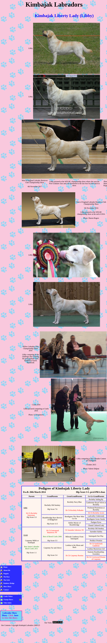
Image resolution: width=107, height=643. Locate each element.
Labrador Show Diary (9, 614)
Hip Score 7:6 (52, 509)
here (16, 615)
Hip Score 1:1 (32, 553)
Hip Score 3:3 (32, 517)
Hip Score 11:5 (52, 524)
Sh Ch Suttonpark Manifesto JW (52, 531)
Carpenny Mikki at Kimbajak (32, 542)
